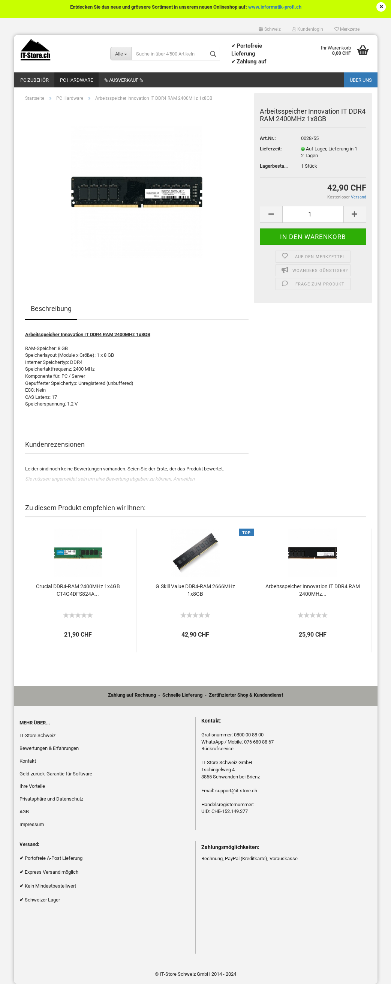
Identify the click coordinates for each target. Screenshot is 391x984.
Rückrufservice (217, 748)
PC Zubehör (34, 80)
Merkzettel (347, 29)
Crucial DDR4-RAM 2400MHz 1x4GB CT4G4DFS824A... (78, 590)
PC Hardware (76, 80)
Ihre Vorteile (32, 786)
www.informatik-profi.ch (274, 7)
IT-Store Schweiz (37, 735)
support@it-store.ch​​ (236, 790)
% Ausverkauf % (123, 80)
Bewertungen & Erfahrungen (49, 748)
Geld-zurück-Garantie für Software (55, 774)
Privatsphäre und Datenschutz (51, 799)
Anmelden (184, 479)
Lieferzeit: (271, 149)
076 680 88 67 (259, 742)
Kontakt (27, 761)
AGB (24, 811)
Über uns (361, 80)
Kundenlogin (307, 29)
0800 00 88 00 (249, 735)
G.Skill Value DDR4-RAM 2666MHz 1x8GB (195, 590)
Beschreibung (51, 308)
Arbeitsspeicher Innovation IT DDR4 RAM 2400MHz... (312, 590)
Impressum (31, 824)
